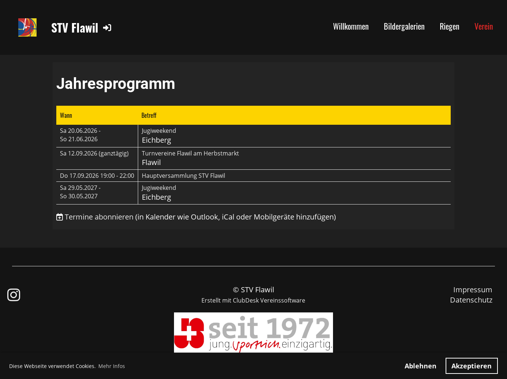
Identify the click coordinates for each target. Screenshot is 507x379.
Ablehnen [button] (420, 365)
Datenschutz (471, 300)
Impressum (472, 289)
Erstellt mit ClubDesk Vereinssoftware (253, 300)
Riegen (449, 26)
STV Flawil (74, 27)
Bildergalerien (404, 26)
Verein (483, 26)
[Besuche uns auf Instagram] (13, 295)
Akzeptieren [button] (471, 365)
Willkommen (351, 26)
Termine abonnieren (99, 217)
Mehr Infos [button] (111, 366)
